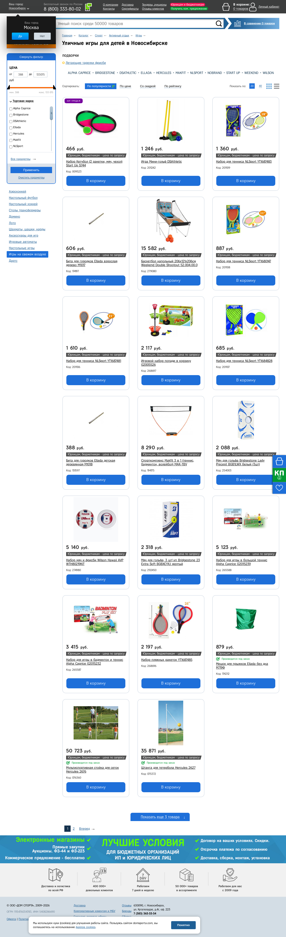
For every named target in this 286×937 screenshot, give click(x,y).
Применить (31, 170)
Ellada (146, 73)
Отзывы (126, 905)
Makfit (181, 73)
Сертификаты (130, 8)
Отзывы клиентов (153, 8)
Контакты (109, 8)
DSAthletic (128, 73)
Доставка (128, 4)
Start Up (233, 73)
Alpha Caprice (79, 73)
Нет (42, 36)
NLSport (196, 73)
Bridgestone (105, 73)
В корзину (96, 180)
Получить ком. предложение (189, 8)
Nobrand (215, 73)
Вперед (84, 828)
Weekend (251, 73)
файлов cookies (85, 927)
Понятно (183, 925)
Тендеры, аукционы (154, 4)
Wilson (268, 73)
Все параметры (20, 159)
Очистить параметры (31, 177)
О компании (110, 4)
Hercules (163, 73)
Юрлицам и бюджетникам (187, 4)
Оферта (11, 919)
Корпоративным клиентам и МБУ (94, 911)
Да (20, 36)
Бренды (126, 911)
